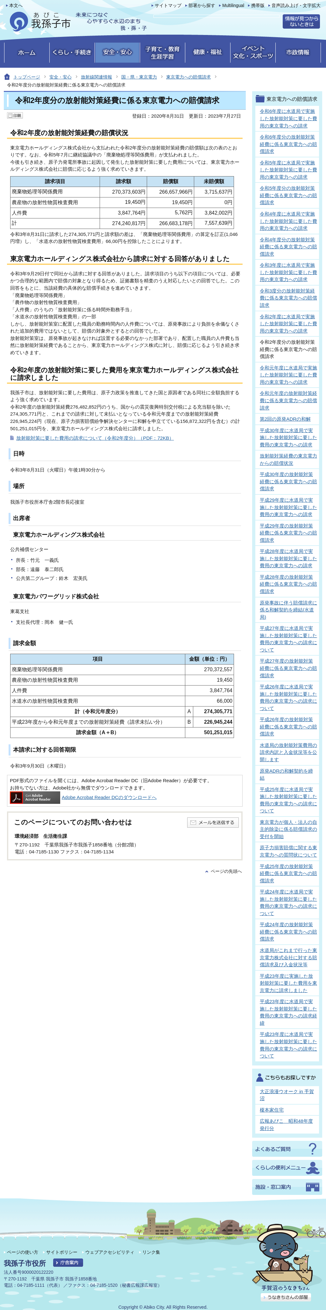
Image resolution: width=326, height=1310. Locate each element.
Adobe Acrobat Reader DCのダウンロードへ (83, 797)
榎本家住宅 (272, 1110)
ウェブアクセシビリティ (109, 1252)
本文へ (16, 5)
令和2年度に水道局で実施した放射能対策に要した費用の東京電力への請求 (288, 324)
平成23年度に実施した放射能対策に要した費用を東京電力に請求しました (288, 983)
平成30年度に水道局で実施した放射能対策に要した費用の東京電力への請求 (288, 437)
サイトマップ (168, 5)
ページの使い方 (22, 1252)
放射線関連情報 (96, 76)
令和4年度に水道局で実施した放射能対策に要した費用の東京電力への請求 (288, 221)
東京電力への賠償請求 (188, 76)
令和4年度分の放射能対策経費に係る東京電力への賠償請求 (288, 247)
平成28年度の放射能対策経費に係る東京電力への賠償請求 (288, 584)
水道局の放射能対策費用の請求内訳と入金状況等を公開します (288, 752)
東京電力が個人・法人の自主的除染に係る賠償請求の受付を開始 (288, 829)
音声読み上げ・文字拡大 (296, 5)
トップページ (26, 76)
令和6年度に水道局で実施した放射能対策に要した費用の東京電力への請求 (288, 118)
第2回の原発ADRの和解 (285, 419)
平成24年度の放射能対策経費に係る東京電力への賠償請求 (288, 931)
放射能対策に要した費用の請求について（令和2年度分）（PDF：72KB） (95, 438)
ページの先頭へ (226, 871)
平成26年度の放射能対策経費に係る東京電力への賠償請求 (288, 726)
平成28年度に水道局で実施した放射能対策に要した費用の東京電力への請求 (288, 558)
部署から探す (201, 5)
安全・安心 (60, 76)
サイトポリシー (61, 1252)
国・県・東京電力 (139, 76)
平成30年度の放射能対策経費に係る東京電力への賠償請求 (288, 481)
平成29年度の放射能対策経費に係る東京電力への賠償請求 (288, 533)
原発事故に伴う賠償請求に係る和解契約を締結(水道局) (288, 610)
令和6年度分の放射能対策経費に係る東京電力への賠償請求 (288, 144)
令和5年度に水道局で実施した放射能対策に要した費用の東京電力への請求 (288, 170)
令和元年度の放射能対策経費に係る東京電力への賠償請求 (288, 400)
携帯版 (258, 5)
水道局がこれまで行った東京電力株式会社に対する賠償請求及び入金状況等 (288, 957)
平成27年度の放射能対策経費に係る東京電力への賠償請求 (288, 668)
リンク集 (151, 1252)
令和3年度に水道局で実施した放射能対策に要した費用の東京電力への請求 (288, 272)
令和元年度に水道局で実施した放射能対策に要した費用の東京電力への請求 (288, 375)
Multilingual (233, 5)
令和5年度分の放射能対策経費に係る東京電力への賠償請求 (288, 195)
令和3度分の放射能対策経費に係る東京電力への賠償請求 (288, 298)
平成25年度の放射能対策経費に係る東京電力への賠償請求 (288, 873)
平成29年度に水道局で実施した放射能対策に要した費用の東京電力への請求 (288, 507)
